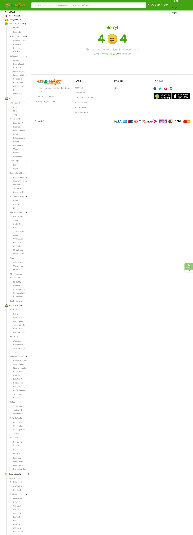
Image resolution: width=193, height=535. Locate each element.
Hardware (17, 68)
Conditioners (18, 345)
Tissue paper (18, 394)
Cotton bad (17, 398)
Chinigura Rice (19, 293)
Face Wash (17, 458)
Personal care (18, 387)
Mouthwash (18, 414)
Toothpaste (17, 406)
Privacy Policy (81, 107)
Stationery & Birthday (15, 24)
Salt (14, 165)
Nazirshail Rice (19, 289)
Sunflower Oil (18, 192)
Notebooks (17, 79)
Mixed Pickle (18, 250)
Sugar (15, 169)
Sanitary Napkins (20, 361)
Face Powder (18, 465)
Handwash (17, 372)
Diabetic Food (15, 478)
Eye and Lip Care (19, 469)
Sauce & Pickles (16, 212)
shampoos (17, 341)
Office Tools (17, 94)
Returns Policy (81, 112)
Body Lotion (18, 321)
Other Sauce (18, 239)
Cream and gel (18, 422)
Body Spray (17, 318)
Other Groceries (16, 274)
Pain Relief (17, 379)
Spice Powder (18, 262)
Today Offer (13, 20)
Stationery (14, 56)
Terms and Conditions (85, 97)
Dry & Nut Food (16, 482)
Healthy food (15, 494)
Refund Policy (81, 102)
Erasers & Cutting (20, 75)
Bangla (174, 8)
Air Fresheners (19, 390)
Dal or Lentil (18, 297)
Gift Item (16, 52)
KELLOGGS (17, 499)
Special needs (15, 119)
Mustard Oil (17, 185)
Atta (15, 107)
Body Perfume (18, 332)
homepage (112, 53)
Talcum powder (19, 325)
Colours (16, 60)
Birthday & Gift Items (18, 36)
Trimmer (16, 433)
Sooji (15, 115)
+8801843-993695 (159, 5)
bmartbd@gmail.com (45, 101)
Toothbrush (17, 410)
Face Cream (18, 462)
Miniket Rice (18, 282)
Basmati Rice (18, 286)
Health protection (16, 356)
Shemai (16, 208)
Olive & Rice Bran (20, 181)
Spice (12, 258)
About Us (79, 88)
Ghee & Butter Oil (20, 177)
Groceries (11, 99)
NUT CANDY (18, 486)
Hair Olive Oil (18, 442)
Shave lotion (18, 426)
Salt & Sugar (14, 161)
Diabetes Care (18, 383)
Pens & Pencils (19, 64)
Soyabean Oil (18, 188)
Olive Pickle (17, 243)
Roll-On (16, 314)
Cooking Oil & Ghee (17, 173)
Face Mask (17, 376)
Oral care (13, 402)
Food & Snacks (13, 474)
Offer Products (14, 16)
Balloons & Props (19, 41)
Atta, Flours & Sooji (17, 103)
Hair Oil (16, 446)
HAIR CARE (14, 438)
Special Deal (10, 12)
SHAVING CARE (16, 418)
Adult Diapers (18, 364)
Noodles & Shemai (17, 196)
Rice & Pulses (15, 278)
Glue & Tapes (18, 83)
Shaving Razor (19, 430)
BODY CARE (14, 310)
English (174, 13)
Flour (15, 111)
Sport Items (14, 28)
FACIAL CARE (15, 454)
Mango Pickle (18, 254)
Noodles (16, 204)
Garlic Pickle (18, 246)
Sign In (187, 12)
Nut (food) (17, 490)
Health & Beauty (13, 305)
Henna (15, 449)
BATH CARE (14, 337)
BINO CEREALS (19, 532)
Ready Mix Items (16, 301)
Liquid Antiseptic (19, 368)
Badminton (17, 32)
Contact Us (80, 93)
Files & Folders (19, 72)
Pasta (15, 201)
